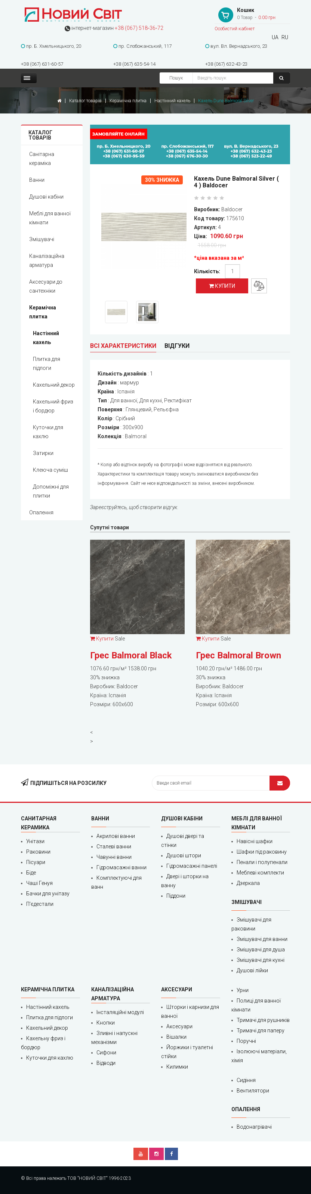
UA (275, 37)
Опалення (41, 512)
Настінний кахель (172, 100)
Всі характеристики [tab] (123, 345)
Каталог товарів (85, 100)
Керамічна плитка (128, 100)
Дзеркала (248, 883)
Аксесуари (179, 1026)
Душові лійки (252, 970)
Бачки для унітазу (48, 894)
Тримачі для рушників (263, 1020)
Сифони (106, 1053)
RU (284, 37)
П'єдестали (39, 904)
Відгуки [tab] (177, 345)
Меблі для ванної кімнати (50, 218)
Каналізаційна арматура (46, 260)
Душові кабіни (46, 197)
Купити (222, 286)
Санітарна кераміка (41, 158)
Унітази (35, 841)
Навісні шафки (254, 841)
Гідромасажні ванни (121, 867)
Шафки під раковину (262, 852)
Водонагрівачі (254, 1127)
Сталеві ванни (113, 846)
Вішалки (176, 1037)
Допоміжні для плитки (51, 491)
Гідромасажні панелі (191, 866)
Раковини (38, 852)
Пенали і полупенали (262, 862)
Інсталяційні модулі (120, 1012)
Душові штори (183, 855)
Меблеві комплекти (260, 873)
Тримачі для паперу (260, 1031)
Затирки (43, 453)
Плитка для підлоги (46, 363)
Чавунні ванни (114, 857)
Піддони (175, 896)
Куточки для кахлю (48, 431)
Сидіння (246, 1080)
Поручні (246, 1041)
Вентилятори (253, 1091)
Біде (31, 873)
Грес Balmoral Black (131, 655)
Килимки (177, 1067)
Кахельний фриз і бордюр (53, 406)
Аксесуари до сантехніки (45, 286)
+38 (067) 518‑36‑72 (139, 28)
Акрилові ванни (115, 836)
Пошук (176, 78)
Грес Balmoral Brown (238, 655)
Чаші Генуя (39, 883)
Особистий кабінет (235, 28)
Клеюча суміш (50, 470)
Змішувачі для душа (261, 950)
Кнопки (105, 1023)
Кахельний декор (54, 385)
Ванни (36, 180)
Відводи (106, 1063)
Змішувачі (41, 239)
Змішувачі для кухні (260, 960)
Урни (243, 990)
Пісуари (35, 862)
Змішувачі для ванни (262, 939)
